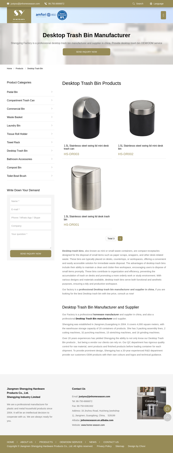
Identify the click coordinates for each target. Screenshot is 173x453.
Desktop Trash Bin (35, 68)
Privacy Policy (104, 446)
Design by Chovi (136, 446)
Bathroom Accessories (19, 159)
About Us (26, 442)
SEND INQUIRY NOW (86, 52)
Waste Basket (14, 117)
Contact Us (111, 442)
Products (19, 68)
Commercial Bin (16, 109)
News (92, 442)
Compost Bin (14, 167)
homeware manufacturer (106, 314)
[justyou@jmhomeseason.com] (23, 3)
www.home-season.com (93, 425)
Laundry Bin (13, 125)
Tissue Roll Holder (17, 134)
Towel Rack (13, 142)
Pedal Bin (12, 92)
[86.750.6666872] (46, 3)
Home (9, 68)
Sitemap (119, 446)
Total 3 (111, 238)
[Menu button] (163, 15)
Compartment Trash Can (21, 100)
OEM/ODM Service (71, 442)
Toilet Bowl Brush (16, 176)
